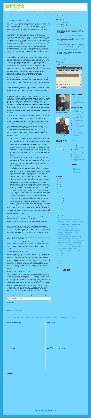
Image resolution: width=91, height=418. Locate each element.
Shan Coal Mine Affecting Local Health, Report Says (68, 28)
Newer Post (9, 308)
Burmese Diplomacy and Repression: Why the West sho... (71, 242)
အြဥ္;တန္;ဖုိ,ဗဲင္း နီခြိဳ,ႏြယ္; (78, 115)
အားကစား (66, 15)
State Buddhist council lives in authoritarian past (67, 49)
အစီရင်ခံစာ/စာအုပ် (46, 15)
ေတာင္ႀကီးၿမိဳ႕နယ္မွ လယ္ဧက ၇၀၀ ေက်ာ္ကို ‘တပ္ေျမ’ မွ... (69, 250)
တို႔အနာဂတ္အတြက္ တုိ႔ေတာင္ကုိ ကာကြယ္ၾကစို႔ (78, 157)
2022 (58, 180)
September (61, 204)
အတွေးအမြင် (19, 15)
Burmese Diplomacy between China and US (68, 238)
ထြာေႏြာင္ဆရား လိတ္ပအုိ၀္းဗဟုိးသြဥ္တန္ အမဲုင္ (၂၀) (78, 110)
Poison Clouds (76, 149)
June (59, 210)
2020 (58, 184)
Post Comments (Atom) (18, 310)
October (60, 202)
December (60, 198)
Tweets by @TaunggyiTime (62, 58)
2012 (58, 196)
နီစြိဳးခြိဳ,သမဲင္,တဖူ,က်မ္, (77, 129)
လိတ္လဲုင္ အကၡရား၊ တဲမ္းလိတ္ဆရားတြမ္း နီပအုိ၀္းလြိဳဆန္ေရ (78, 126)
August (60, 206)
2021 (58, 182)
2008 (58, 261)
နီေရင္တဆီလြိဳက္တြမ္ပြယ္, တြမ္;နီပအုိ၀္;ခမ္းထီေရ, (78, 134)
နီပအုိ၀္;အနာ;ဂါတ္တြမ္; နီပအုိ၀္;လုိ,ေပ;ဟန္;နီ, (77, 131)
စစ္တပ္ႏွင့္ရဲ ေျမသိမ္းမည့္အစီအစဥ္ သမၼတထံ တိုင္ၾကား (69, 246)
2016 (58, 188)
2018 (58, 186)
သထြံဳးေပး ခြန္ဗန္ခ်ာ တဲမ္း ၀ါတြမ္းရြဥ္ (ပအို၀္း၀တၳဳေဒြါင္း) (78, 98)
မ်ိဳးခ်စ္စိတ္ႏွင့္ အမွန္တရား (61, 43)
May (59, 212)
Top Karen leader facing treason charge (67, 248)
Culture (22, 317)
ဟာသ (70, 15)
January (60, 253)
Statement (27, 317)
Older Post (47, 308)
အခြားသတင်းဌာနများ (59, 15)
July (59, 208)
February (60, 217)
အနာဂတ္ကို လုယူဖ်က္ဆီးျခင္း (77, 154)
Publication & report (39, 317)
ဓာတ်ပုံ (41, 15)
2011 (58, 255)
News (13, 317)
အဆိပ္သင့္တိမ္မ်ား (75, 151)
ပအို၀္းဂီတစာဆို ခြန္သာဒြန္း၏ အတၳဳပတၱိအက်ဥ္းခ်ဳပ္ (66, 22)
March (60, 215)
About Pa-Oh (48, 317)
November (60, 200)
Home (29, 308)
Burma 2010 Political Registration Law (77, 172)
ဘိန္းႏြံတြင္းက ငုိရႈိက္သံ (78, 147)
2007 (58, 263)
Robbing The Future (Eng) (78, 152)
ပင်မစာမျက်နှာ (9, 15)
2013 (58, 194)
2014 (58, 192)
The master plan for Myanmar (64, 234)
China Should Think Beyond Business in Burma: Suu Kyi (70, 230)
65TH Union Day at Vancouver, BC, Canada (18, 20)
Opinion (17, 317)
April (59, 213)
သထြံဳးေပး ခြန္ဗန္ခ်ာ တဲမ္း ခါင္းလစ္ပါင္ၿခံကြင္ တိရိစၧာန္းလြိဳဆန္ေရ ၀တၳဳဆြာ (78, 102)
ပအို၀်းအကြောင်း (30, 15)
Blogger (55, 410)
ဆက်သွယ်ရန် (52, 15)
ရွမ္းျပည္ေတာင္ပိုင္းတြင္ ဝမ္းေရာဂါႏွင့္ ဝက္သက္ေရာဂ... (69, 219)
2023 (58, 178)
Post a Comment (12, 305)
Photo (32, 317)
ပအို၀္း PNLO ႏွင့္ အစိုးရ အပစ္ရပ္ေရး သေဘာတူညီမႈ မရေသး (70, 240)
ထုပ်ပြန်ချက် (36, 15)
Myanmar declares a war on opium (66, 226)
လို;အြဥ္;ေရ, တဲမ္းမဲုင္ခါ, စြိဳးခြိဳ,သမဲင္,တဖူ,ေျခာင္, (78, 113)
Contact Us (54, 317)
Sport (73, 317)
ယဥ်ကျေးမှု (24, 15)
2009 (58, 259)
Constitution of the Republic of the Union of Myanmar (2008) (78, 168)
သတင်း (14, 15)
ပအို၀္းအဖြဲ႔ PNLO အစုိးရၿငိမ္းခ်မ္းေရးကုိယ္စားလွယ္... (69, 244)
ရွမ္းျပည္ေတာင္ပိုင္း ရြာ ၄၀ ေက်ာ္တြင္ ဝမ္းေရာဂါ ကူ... (69, 228)
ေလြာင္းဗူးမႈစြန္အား (76, 123)
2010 (58, 257)
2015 (58, 190)
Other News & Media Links (65, 317)
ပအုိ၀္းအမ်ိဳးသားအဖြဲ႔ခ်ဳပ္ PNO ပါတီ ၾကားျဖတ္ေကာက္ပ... (70, 236)
